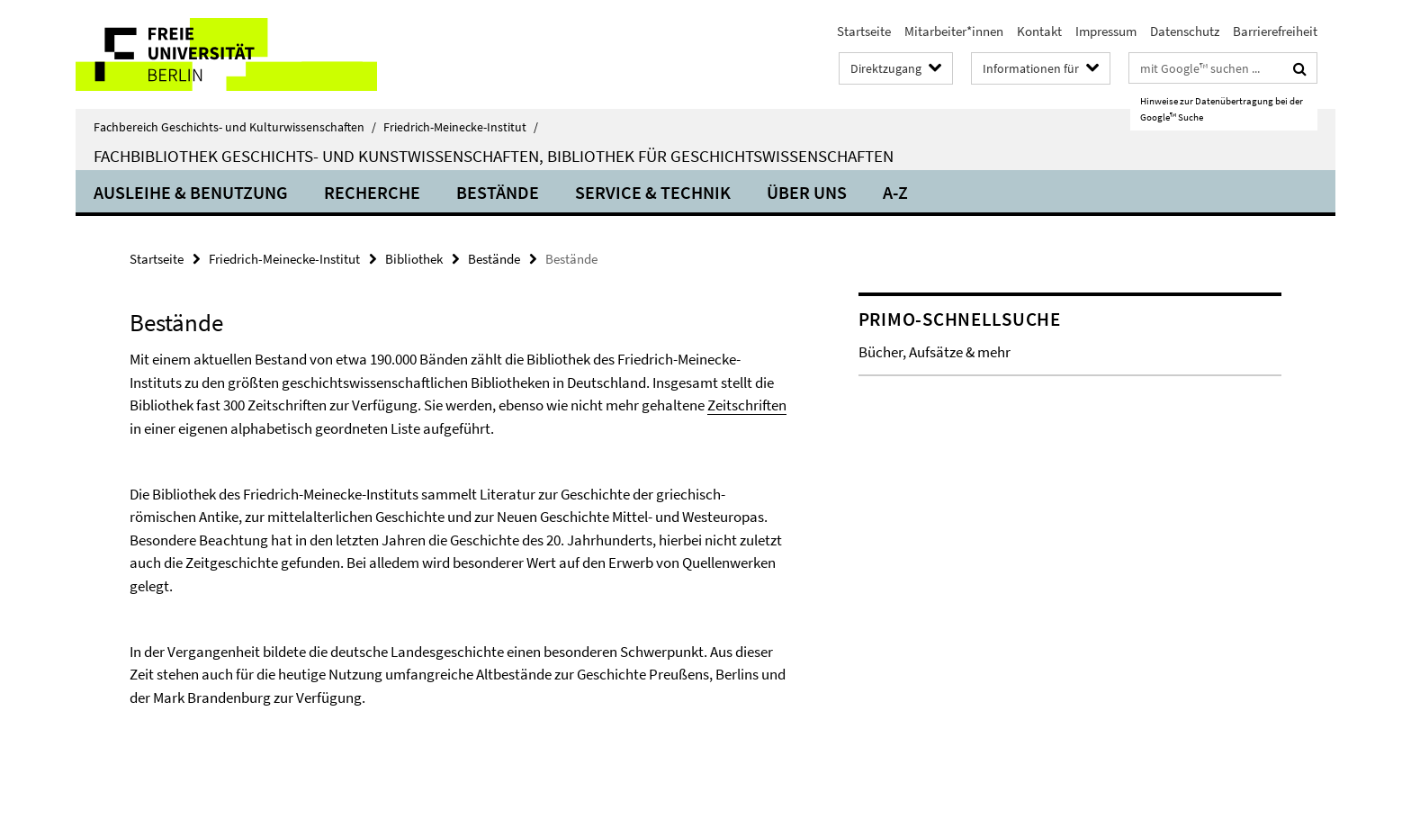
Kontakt (1039, 31)
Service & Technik (653, 192)
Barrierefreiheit (1275, 31)
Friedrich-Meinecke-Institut (460, 127)
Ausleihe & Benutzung (191, 192)
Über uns (807, 192)
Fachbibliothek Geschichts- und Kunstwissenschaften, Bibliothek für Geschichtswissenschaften (494, 155)
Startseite (864, 31)
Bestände (497, 192)
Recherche (372, 192)
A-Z (895, 192)
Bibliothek (414, 258)
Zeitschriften (746, 405)
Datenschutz (1184, 31)
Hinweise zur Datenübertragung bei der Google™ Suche (1221, 108)
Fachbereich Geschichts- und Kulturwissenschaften (235, 127)
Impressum (1106, 31)
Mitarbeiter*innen (953, 31)
